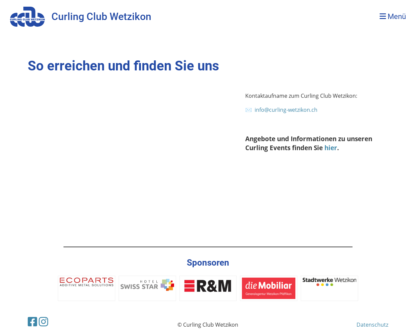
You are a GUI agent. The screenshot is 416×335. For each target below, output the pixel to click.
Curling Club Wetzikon (101, 16)
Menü (393, 16)
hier (330, 147)
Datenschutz (372, 324)
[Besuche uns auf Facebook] (32, 321)
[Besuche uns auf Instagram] (43, 321)
